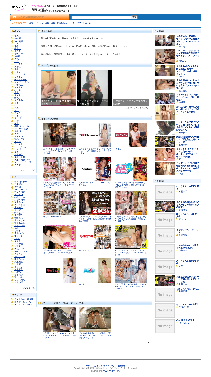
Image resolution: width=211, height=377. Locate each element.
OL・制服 (18, 41)
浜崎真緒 (18, 218)
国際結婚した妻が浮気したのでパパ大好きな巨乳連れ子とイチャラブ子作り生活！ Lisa (59, 185)
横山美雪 (18, 274)
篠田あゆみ (19, 223)
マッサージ (19, 74)
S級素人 (18, 56)
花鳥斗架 (183, 235)
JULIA (17, 238)
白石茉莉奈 (19, 280)
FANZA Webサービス (111, 371)
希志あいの (19, 202)
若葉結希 (183, 291)
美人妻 (17, 165)
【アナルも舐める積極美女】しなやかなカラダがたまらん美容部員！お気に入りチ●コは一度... (131, 219)
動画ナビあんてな (22, 302)
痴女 (16, 110)
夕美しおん (62, 22)
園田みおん (19, 259)
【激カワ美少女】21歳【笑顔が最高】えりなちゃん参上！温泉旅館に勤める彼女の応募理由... (95, 219)
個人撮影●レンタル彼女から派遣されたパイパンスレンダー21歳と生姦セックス (187, 70)
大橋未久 (18, 207)
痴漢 (16, 92)
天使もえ (18, 254)
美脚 (16, 134)
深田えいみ (19, 225)
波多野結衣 (19, 192)
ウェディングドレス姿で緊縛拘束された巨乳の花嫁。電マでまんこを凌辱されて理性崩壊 (187, 167)
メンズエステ (20, 147)
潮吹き (17, 51)
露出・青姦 (19, 157)
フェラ (17, 113)
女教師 (17, 131)
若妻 (16, 108)
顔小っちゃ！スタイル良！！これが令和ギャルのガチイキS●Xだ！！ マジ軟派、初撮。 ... (59, 151)
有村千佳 (18, 243)
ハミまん (39, 22)
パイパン (18, 149)
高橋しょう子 (20, 228)
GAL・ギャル (20, 79)
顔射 (16, 121)
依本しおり (184, 322)
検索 (134, 17)
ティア (17, 210)
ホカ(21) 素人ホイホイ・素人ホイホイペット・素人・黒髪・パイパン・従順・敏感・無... (131, 252)
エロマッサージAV (23, 304)
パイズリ (18, 116)
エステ (17, 141)
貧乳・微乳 (19, 139)
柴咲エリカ (19, 256)
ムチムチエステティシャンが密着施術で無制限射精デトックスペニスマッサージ (187, 54)
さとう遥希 (19, 205)
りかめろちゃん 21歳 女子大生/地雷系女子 (187, 246)
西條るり (18, 231)
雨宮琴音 (18, 269)
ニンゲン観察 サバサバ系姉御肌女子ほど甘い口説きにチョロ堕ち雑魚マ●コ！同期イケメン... (130, 185)
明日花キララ (20, 181)
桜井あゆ (18, 194)
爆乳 (16, 97)
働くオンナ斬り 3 (86, 250)
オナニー (18, 53)
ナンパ (17, 118)
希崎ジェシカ (20, 251)
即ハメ (17, 105)
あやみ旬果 (19, 200)
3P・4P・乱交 (21, 128)
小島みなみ (19, 220)
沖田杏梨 (18, 282)
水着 (16, 46)
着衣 (16, 103)
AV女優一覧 (29, 288)
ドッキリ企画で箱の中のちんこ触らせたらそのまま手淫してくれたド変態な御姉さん (187, 126)
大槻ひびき (19, 249)
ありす (81, 284)
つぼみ (17, 272)
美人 (16, 123)
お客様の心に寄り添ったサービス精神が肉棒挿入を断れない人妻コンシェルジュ (187, 40)
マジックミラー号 (22, 162)
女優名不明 (184, 307)
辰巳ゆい (18, 267)
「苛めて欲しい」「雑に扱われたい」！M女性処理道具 (187, 97)
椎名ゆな (18, 236)
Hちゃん (118, 149)
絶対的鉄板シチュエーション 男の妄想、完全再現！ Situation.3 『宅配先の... (59, 251)
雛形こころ (184, 61)
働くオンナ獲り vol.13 (52, 217)
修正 (85, 22)
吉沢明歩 (18, 187)
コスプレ (18, 43)
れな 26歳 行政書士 (185, 320)
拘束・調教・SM (22, 159)
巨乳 (16, 61)
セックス (18, 64)
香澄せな (183, 210)
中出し (17, 48)
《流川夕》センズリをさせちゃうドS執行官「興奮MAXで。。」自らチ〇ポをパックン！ (59, 335)
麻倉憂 (17, 241)
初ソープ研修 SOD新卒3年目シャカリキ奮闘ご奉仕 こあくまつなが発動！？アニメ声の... (131, 286)
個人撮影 (18, 100)
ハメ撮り (18, 90)
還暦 (31, 22)
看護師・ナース (21, 126)
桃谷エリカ (19, 197)
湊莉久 (17, 246)
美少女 (17, 66)
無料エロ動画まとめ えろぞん (100, 365)
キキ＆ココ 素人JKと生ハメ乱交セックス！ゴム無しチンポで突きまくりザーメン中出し (187, 153)
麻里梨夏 (18, 262)
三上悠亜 (18, 184)
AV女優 (17, 38)
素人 (16, 35)
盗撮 (16, 69)
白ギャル (18, 136)
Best (79, 22)
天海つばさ (19, 233)
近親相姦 (18, 154)
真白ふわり (184, 219)
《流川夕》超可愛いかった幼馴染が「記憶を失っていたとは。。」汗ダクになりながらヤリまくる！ (95, 335)
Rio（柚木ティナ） (23, 189)
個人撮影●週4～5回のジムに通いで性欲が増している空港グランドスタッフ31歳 (187, 84)
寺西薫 (182, 46)
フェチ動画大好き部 (23, 299)
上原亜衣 (18, 215)
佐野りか (183, 250)
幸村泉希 (183, 191)
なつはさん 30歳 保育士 (187, 304)
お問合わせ (120, 365)
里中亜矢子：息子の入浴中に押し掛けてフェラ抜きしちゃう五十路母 (187, 109)
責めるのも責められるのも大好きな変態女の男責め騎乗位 (187, 204)
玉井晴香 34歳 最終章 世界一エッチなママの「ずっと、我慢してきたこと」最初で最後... (95, 151)
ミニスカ (18, 144)
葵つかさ (18, 277)
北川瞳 (17, 264)
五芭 (181, 266)
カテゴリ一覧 (28, 170)
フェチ (17, 95)
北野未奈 (183, 144)
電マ (16, 152)
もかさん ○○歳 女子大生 (187, 289)
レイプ (17, 72)
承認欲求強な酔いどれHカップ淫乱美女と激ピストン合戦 (187, 139)
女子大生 (18, 85)
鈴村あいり (19, 212)
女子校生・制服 (21, 82)
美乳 (16, 59)
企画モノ (18, 77)
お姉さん (18, 87)
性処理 (182, 102)
